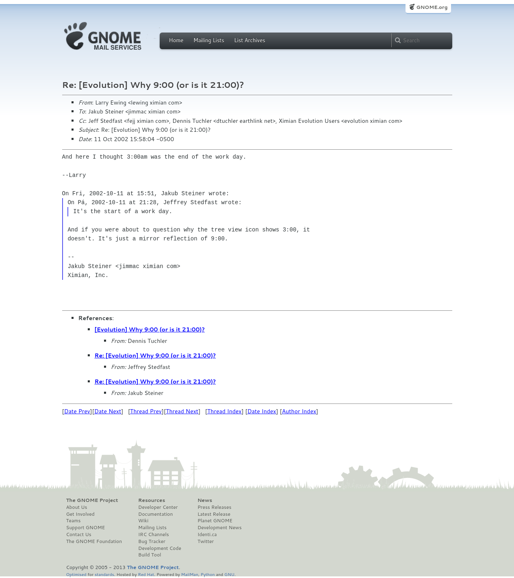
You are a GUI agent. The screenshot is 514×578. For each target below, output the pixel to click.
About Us (76, 507)
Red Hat (146, 574)
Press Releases (214, 507)
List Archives (249, 40)
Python (208, 574)
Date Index (261, 411)
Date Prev (77, 411)
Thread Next (182, 411)
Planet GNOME (214, 520)
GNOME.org (431, 7)
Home (176, 40)
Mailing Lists (208, 40)
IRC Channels (153, 534)
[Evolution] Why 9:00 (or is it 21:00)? (150, 329)
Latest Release (213, 514)
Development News (219, 527)
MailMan (189, 574)
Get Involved (80, 514)
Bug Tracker (151, 541)
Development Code (159, 548)
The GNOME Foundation (94, 541)
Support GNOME (85, 527)
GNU (229, 574)
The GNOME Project (92, 500)
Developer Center (158, 507)
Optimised (76, 574)
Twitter (205, 541)
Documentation (155, 514)
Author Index (299, 411)
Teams (73, 520)
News (204, 500)
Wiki (143, 520)
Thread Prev (146, 411)
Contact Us (78, 534)
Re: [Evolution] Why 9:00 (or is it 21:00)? (155, 355)
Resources (151, 500)
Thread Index (224, 411)
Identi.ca (207, 534)
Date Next (107, 411)
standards (104, 574)
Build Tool (149, 555)
